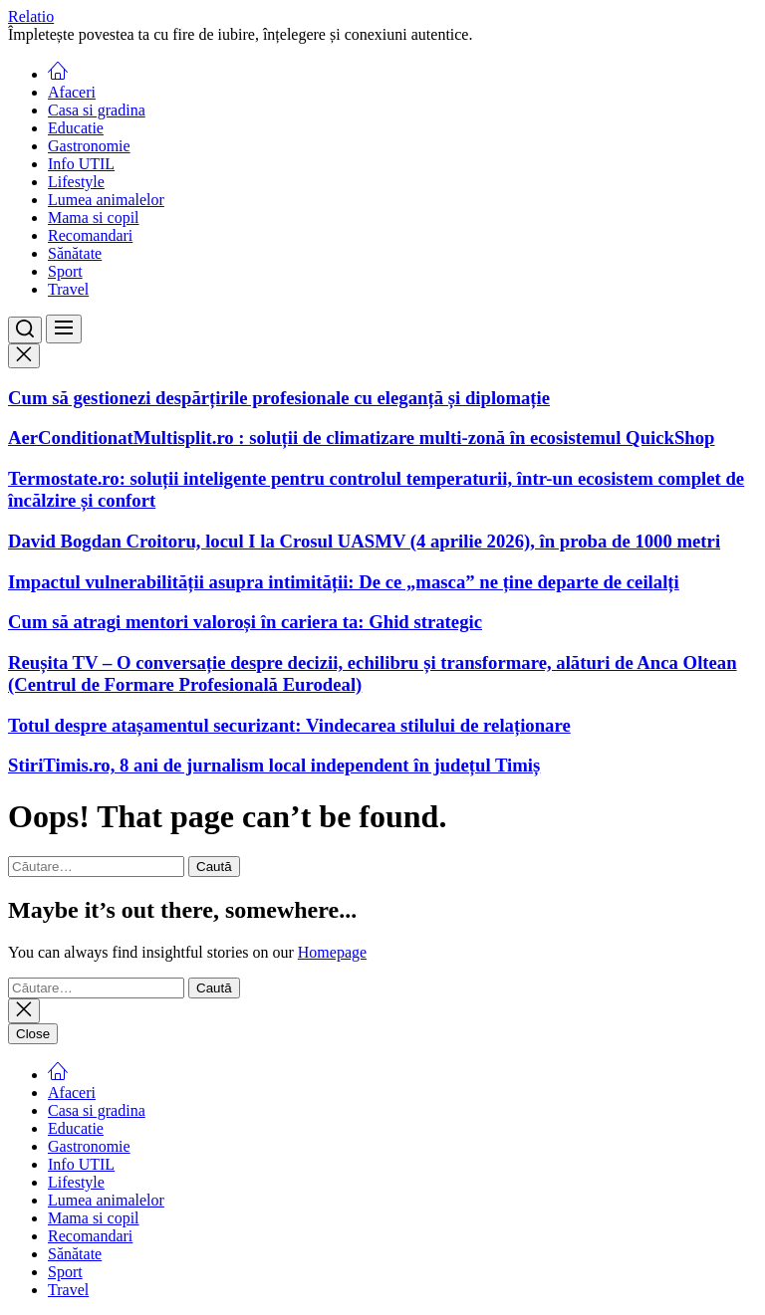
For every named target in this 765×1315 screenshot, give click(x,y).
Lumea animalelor (106, 199)
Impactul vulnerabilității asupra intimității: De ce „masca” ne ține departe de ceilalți (343, 581)
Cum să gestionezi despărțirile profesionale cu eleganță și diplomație (279, 397)
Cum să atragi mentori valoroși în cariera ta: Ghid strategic (245, 621)
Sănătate (75, 253)
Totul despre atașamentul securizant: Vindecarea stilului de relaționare (289, 725)
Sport (65, 271)
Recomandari (90, 235)
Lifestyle (76, 181)
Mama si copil (93, 217)
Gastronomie (89, 145)
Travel (68, 289)
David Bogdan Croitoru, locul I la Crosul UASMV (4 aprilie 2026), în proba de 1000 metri (364, 541)
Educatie (76, 127)
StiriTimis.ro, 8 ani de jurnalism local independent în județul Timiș (274, 765)
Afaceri (72, 92)
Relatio (31, 16)
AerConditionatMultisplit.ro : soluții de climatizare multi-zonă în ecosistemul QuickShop (361, 437)
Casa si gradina (96, 110)
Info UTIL (81, 163)
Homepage (332, 952)
